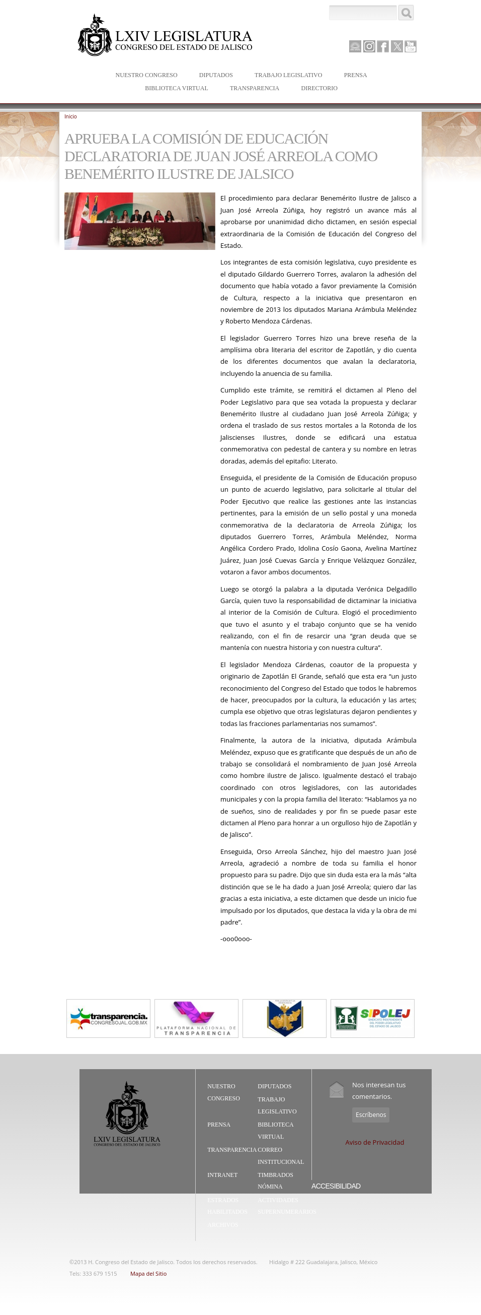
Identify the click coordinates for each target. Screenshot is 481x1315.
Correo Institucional (281, 1155)
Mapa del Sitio (148, 1273)
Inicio (70, 116)
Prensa (353, 76)
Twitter (397, 46)
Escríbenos (371, 1114)
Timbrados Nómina (275, 1181)
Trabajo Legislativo (286, 76)
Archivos (222, 1224)
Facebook (383, 46)
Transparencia (254, 88)
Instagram (369, 46)
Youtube (411, 46)
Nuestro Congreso (144, 76)
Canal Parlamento (355, 46)
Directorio (319, 88)
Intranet (222, 1174)
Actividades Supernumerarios (287, 1206)
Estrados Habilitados (227, 1206)
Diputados (213, 76)
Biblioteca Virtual (174, 89)
